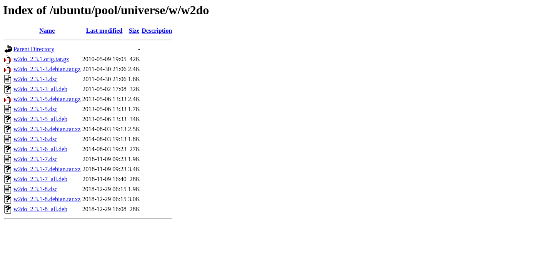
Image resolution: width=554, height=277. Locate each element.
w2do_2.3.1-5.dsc (35, 109)
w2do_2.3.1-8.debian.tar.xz (47, 199)
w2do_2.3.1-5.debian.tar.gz (47, 99)
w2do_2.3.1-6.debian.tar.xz (47, 129)
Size (134, 30)
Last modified (104, 30)
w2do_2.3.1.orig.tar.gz (41, 59)
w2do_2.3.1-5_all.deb (40, 119)
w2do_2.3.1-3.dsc (35, 79)
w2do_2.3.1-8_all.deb (40, 209)
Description (157, 30)
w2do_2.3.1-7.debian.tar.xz (47, 169)
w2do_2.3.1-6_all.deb (40, 149)
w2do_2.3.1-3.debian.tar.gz (47, 69)
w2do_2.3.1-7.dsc (35, 159)
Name (47, 30)
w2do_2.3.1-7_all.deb (40, 179)
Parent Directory (33, 49)
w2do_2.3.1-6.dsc (35, 139)
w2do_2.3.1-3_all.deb (40, 89)
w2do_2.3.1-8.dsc (35, 189)
